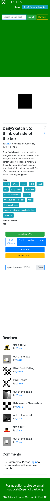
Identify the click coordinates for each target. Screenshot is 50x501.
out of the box (21, 356)
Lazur (8, 143)
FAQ (5, 497)
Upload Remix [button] (24, 255)
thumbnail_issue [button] (11, 205)
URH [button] (32, 184)
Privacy (11, 497)
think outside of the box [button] (14, 200)
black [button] (40, 184)
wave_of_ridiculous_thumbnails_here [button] (19, 210)
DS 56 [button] (15, 184)
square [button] (27, 195)
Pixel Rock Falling (23, 368)
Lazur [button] (23, 184)
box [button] (5, 189)
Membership (31, 497)
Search (31, 17)
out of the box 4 (22, 415)
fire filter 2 (19, 344)
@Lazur (19, 348)
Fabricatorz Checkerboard (28, 403)
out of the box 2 (22, 438)
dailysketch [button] (29, 189)
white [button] (30, 200)
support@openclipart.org (25, 489)
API (45, 497)
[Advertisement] (25, 48)
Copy (40, 267)
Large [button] (41, 240)
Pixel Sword (20, 380)
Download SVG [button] (25, 234)
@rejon (19, 371)
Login (17, 7)
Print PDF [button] (25, 249)
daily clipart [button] (16, 189)
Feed (40, 497)
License (20, 497)
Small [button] (21, 240)
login (34, 462)
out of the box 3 (22, 391)
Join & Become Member (35, 7)
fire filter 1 (19, 427)
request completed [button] (12, 195)
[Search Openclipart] (14, 17)
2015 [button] (6, 184)
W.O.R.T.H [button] (8, 215)
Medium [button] (31, 240)
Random (42, 17)
